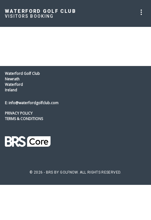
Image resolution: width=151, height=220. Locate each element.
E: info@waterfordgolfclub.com (31, 102)
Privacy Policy (19, 113)
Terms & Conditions (24, 118)
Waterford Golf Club (40, 11)
